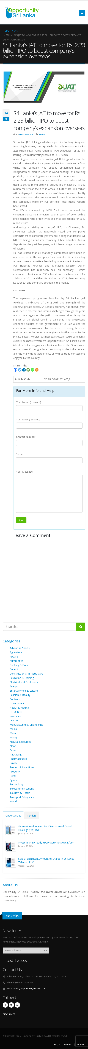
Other (13, 750)
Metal (13, 733)
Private (14, 763)
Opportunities (13, 815)
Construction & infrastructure (26, 673)
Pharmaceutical (19, 758)
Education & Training (22, 678)
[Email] (28, 370)
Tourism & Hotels (20, 793)
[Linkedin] (24, 370)
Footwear (15, 699)
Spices (13, 780)
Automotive (16, 660)
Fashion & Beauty (20, 695)
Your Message (24, 471)
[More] (36, 370)
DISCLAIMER (9, 1014)
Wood (13, 801)
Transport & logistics (22, 797)
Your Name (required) (28, 402)
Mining (13, 737)
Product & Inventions (22, 767)
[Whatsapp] (32, 370)
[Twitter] (19, 370)
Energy (14, 686)
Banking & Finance (20, 665)
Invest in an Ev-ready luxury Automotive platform (46, 842)
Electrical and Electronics (24, 682)
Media (13, 729)
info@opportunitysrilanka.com (30, 988)
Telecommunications (22, 788)
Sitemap (68, 1044)
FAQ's (57, 1044)
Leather (14, 720)
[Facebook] (15, 370)
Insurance (15, 716)
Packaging (15, 754)
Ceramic (14, 669)
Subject (20, 454)
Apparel (14, 656)
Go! (45, 950)
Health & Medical (19, 707)
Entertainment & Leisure (24, 690)
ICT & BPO (16, 712)
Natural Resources (20, 741)
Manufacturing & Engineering (26, 724)
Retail (13, 775)
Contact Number (25, 437)
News (42, 134)
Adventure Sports (20, 648)
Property (15, 771)
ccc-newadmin (26, 134)
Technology (16, 784)
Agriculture (16, 652)
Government (17, 703)
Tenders (31, 815)
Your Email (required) (28, 419)
